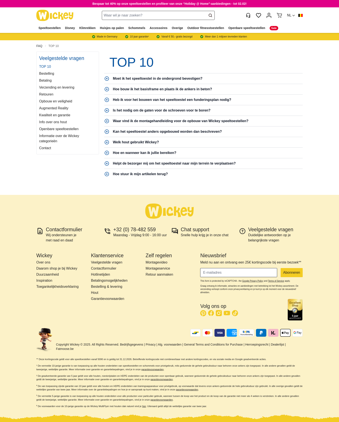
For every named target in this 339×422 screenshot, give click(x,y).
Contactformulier (103, 268)
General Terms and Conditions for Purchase (213, 344)
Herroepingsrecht (256, 344)
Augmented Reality (53, 108)
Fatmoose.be (65, 349)
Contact (45, 148)
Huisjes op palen (112, 28)
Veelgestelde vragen (106, 262)
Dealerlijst (277, 344)
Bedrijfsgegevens (131, 344)
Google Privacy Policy (252, 281)
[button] (291, 15)
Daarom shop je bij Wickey (56, 268)
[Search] (210, 15)
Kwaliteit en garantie (54, 115)
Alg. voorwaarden (169, 344)
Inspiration (44, 280)
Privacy (151, 344)
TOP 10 (53, 46)
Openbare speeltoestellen (246, 28)
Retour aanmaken (159, 274)
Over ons (43, 262)
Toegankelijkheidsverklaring (57, 286)
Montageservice (158, 268)
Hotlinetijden (100, 274)
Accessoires (159, 28)
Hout (94, 292)
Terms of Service (276, 281)
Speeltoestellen (49, 28)
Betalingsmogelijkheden (109, 280)
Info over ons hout (53, 122)
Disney (70, 28)
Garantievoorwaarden (107, 299)
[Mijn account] (269, 15)
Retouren (46, 94)
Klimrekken (87, 28)
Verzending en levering (56, 87)
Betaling (45, 80)
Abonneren (291, 272)
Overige (177, 28)
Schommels (136, 28)
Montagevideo (157, 262)
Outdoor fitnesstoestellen (205, 28)
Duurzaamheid (47, 274)
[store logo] (55, 15)
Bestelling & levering (106, 286)
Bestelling (46, 73)
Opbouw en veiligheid (55, 101)
